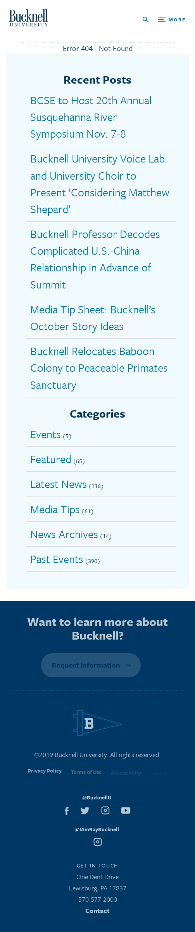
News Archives (64, 534)
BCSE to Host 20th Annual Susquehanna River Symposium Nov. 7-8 (91, 116)
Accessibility (126, 774)
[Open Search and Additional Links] (164, 20)
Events (45, 434)
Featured (50, 459)
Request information (85, 665)
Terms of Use (86, 774)
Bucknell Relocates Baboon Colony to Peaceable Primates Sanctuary (99, 367)
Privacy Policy (45, 773)
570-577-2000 (97, 901)
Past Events (56, 559)
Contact (97, 911)
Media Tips (55, 509)
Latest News (58, 483)
